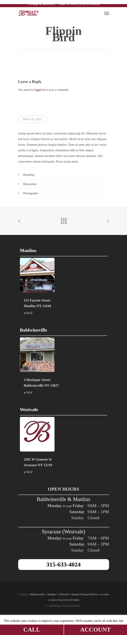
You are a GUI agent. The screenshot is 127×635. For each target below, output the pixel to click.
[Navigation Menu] (106, 13)
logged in (39, 89)
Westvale (64, 594)
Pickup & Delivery (41, 4)
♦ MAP (28, 313)
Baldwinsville (37, 594)
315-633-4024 (63, 564)
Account (104, 594)
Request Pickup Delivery (84, 594)
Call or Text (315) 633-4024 (79, 4)
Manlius (52, 594)
